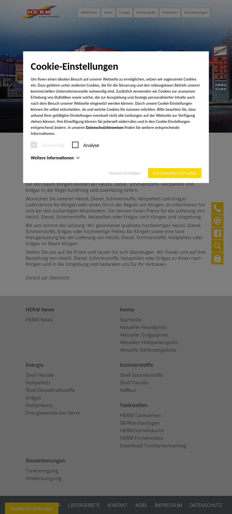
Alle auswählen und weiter (174, 173)
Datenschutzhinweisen (105, 127)
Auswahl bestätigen (125, 173)
